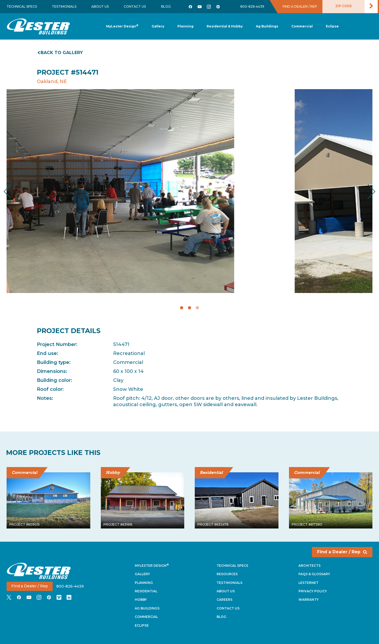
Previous (11, 191)
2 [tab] (189, 307)
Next (367, 191)
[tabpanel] (189, 191)
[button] (185, 26)
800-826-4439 (252, 6)
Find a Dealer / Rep (342, 551)
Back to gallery (60, 52)
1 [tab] (181, 307)
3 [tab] (197, 307)
